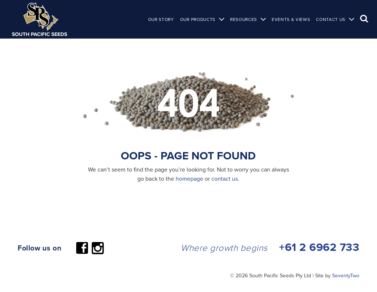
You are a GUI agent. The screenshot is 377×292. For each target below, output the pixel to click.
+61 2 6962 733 (319, 247)
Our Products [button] (197, 19)
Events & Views (291, 19)
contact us (224, 178)
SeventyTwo (345, 275)
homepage (189, 178)
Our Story (161, 19)
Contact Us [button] (330, 19)
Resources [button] (243, 19)
